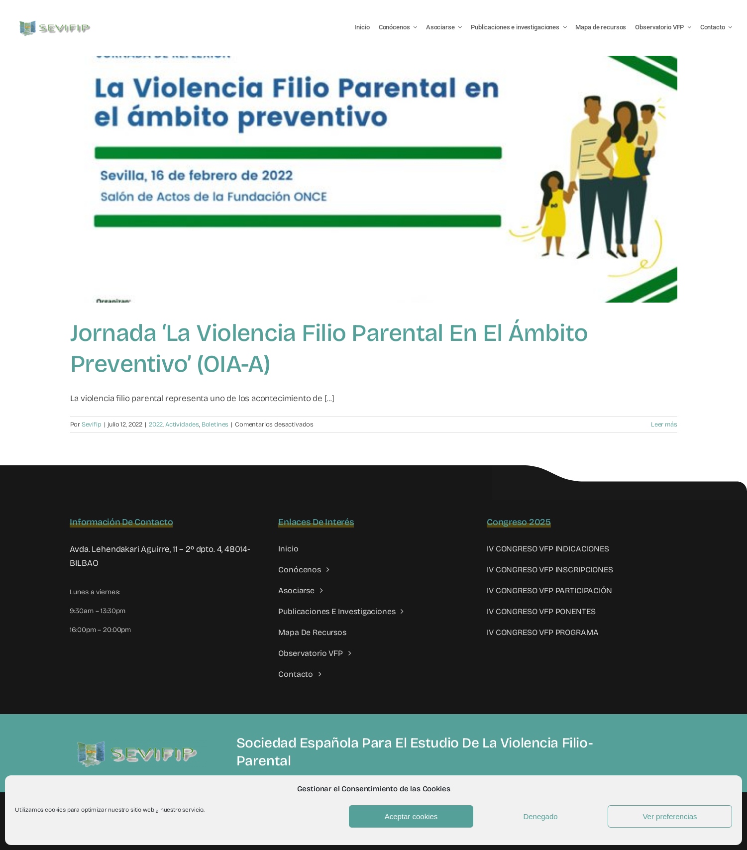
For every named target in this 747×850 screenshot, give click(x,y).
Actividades (182, 424)
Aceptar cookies (411, 816)
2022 (156, 424)
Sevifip (92, 424)
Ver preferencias (669, 816)
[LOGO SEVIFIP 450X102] (56, 22)
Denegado (540, 816)
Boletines (215, 424)
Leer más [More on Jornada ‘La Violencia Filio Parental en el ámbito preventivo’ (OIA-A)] (664, 424)
